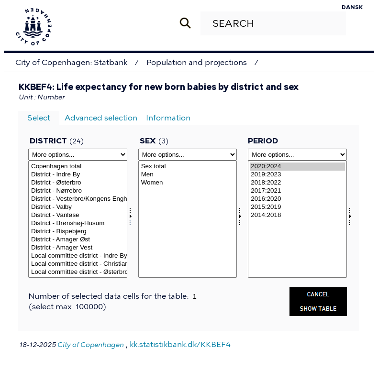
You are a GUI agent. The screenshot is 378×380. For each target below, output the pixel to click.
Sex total (187, 167)
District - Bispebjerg (77, 232)
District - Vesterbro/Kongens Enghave (77, 199)
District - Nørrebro (77, 191)
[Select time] (297, 219)
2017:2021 (297, 191)
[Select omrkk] (77, 219)
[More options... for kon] (187, 155)
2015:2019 (297, 207)
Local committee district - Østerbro (77, 272)
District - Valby (77, 207)
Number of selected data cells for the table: (109, 296)
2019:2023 (297, 175)
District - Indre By (77, 175)
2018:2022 (297, 183)
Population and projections (196, 62)
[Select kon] (187, 219)
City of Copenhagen (90, 345)
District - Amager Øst (77, 240)
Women (187, 183)
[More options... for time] (297, 155)
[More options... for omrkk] (77, 155)
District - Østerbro (77, 183)
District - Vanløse (77, 215)
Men (187, 175)
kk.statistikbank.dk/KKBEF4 (180, 344)
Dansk (352, 7)
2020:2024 (297, 167)
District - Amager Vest (77, 248)
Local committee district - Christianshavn (77, 264)
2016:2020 (297, 199)
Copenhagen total (77, 167)
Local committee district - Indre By (77, 256)
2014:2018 (297, 215)
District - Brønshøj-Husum (77, 223)
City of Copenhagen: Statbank (71, 62)
